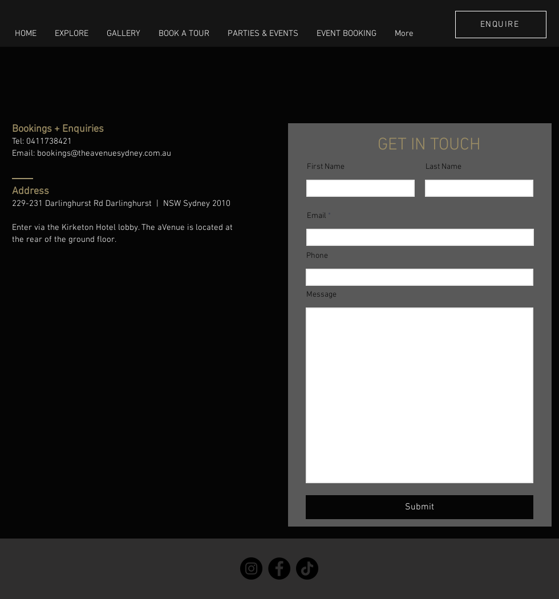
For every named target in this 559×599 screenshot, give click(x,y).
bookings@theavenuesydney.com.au (104, 153)
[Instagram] (251, 568)
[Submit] (419, 507)
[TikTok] (307, 568)
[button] (72, 33)
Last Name (443, 167)
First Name (326, 167)
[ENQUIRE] (500, 24)
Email (316, 216)
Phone (317, 256)
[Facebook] (279, 568)
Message (321, 295)
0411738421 (49, 141)
